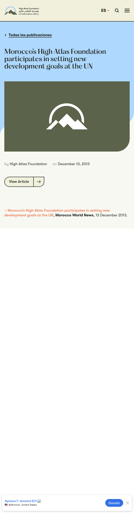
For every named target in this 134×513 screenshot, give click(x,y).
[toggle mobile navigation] (127, 10)
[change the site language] (105, 10)
